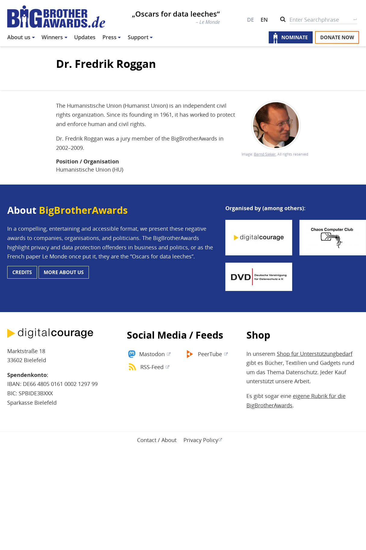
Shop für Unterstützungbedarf (314, 353)
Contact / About (157, 440)
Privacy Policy (200, 440)
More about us (64, 272)
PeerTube (210, 354)
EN (264, 19)
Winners (52, 37)
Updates (84, 37)
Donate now (337, 37)
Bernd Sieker (265, 154)
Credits (22, 272)
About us (18, 37)
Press (109, 37)
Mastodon (152, 354)
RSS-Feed (152, 367)
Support (138, 37)
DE (250, 19)
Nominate (294, 37)
